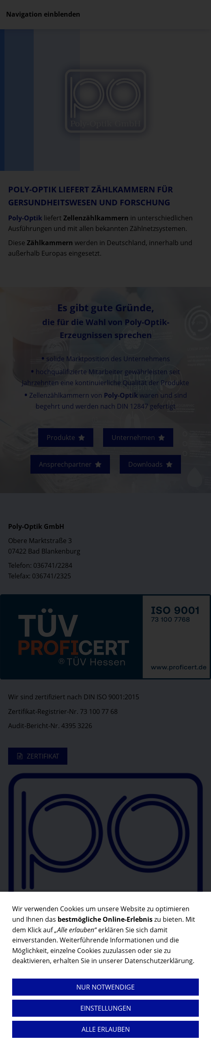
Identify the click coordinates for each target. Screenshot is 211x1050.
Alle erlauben (106, 1029)
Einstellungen (105, 1008)
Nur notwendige (105, 987)
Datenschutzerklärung (159, 960)
